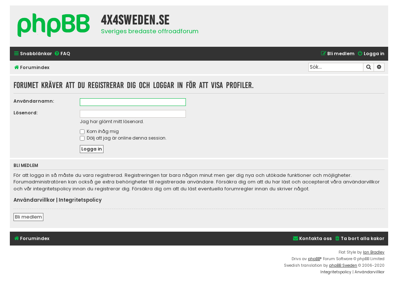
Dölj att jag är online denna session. (123, 138)
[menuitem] (62, 54)
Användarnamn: (33, 101)
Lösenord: (25, 113)
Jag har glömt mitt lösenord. (112, 121)
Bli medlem (28, 216)
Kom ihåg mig (99, 131)
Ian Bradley (374, 252)
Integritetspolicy (80, 200)
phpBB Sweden (343, 265)
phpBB (314, 259)
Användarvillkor (34, 200)
